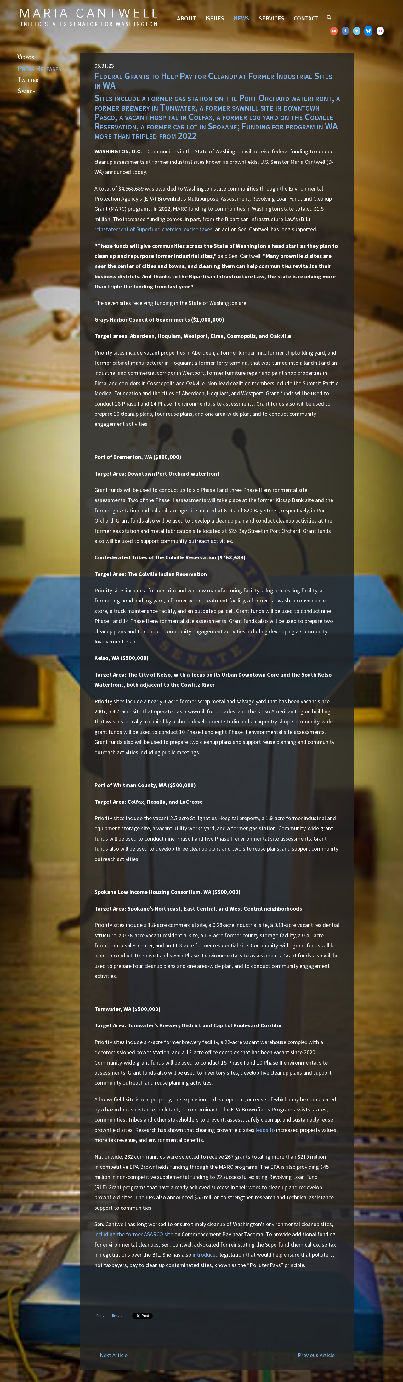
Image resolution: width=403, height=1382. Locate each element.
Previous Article (316, 1355)
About (186, 18)
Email (117, 1315)
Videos (25, 57)
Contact (306, 18)
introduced (206, 1254)
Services (271, 18)
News (241, 18)
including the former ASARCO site (133, 1234)
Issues (214, 18)
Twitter (27, 80)
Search (26, 91)
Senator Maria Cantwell (88, 17)
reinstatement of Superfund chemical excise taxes (153, 229)
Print (100, 1315)
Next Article (114, 1355)
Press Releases (39, 68)
